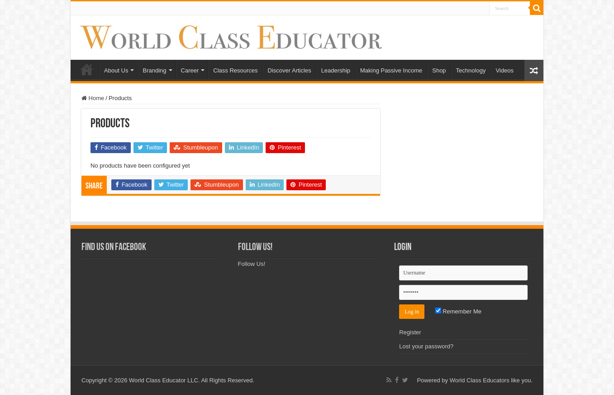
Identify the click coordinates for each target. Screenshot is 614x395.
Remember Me (458, 311)
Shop (439, 70)
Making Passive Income (391, 70)
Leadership (335, 70)
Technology (471, 70)
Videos (504, 70)
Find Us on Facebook (113, 247)
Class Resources (235, 70)
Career (190, 70)
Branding (154, 70)
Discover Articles (289, 70)
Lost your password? (426, 346)
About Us (116, 70)
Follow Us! (255, 247)
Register (410, 332)
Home (87, 69)
